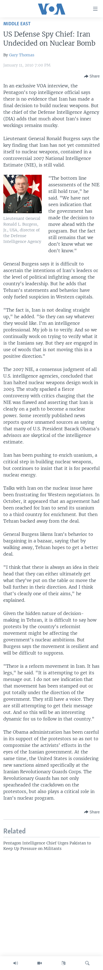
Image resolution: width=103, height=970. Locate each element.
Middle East (16, 24)
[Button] (92, 76)
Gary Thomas (21, 54)
